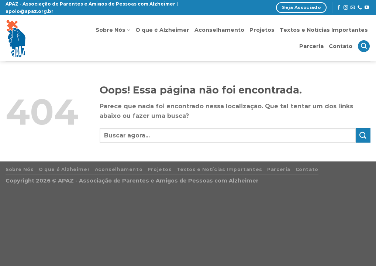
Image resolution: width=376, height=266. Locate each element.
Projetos (262, 30)
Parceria (311, 46)
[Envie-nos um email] (353, 7)
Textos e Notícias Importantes (324, 30)
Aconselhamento (219, 30)
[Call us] (360, 7)
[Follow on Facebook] (339, 7)
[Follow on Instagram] (346, 7)
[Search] (364, 46)
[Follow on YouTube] (367, 7)
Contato (340, 46)
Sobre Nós (113, 30)
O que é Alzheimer (162, 30)
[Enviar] (363, 135)
